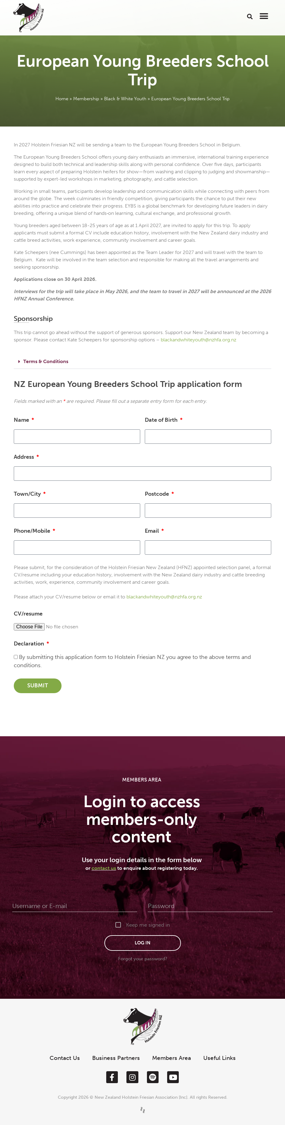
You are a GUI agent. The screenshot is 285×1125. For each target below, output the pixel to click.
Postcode (157, 494)
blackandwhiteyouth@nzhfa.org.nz (198, 340)
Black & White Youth (125, 98)
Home (61, 98)
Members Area (171, 1057)
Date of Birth (162, 420)
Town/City (28, 494)
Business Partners (116, 1057)
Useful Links (219, 1057)
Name (22, 420)
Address (24, 457)
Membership (86, 98)
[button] (250, 16)
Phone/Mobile (32, 531)
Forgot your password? (142, 958)
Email (152, 531)
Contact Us (65, 1057)
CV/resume (28, 613)
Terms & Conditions (45, 361)
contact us (104, 868)
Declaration (29, 643)
